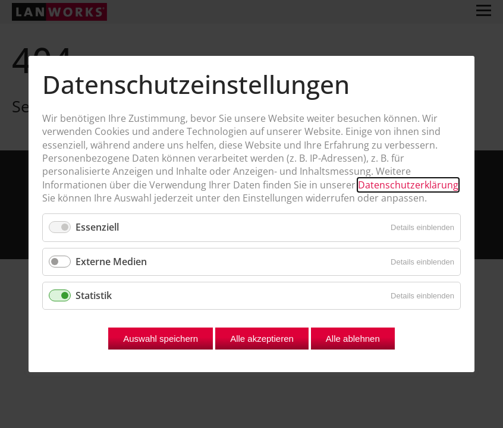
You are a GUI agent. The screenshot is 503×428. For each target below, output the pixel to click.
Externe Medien (111, 261)
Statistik (94, 295)
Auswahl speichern (160, 338)
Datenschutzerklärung (408, 184)
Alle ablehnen (353, 338)
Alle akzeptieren (262, 338)
